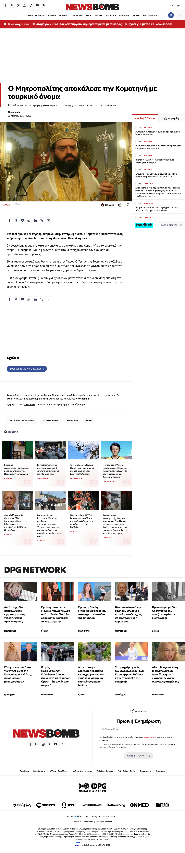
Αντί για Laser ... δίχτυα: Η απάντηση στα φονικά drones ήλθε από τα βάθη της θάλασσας (82, 469)
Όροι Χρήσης (39, 771)
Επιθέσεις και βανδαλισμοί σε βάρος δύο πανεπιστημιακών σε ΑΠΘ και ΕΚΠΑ (156, 175)
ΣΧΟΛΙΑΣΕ (107, 205)
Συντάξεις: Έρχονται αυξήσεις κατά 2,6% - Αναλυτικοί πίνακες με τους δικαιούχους (48, 469)
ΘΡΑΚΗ (89, 420)
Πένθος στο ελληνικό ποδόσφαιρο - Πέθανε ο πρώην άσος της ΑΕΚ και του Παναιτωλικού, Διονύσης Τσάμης (115, 471)
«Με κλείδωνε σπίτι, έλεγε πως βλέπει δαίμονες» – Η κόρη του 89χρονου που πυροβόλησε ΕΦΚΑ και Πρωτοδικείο (15, 523)
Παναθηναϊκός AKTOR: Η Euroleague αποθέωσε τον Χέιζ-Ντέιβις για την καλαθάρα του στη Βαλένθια (82, 521)
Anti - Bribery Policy (127, 771)
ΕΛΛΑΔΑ (52, 15)
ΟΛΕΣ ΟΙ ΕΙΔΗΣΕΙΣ (36, 15)
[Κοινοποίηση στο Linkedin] (35, 220)
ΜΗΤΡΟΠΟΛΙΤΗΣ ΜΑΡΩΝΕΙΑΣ (22, 420)
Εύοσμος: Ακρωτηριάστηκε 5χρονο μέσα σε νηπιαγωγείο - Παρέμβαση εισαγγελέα (16, 469)
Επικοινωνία (145, 771)
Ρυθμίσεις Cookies (105, 771)
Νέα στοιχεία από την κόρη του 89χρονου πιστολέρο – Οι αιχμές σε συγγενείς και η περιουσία (128, 614)
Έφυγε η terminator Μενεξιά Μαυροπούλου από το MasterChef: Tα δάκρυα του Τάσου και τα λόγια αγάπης (55, 614)
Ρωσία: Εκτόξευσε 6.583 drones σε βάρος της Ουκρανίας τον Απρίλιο (158, 147)
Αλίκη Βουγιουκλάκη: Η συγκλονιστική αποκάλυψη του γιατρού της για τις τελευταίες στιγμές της (165, 674)
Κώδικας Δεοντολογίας (82, 771)
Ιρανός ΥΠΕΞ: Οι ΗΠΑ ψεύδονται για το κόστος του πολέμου (154, 161)
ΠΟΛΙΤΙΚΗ (63, 15)
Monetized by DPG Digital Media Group (102, 816)
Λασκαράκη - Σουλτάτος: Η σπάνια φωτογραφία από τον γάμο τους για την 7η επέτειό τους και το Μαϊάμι (91, 676)
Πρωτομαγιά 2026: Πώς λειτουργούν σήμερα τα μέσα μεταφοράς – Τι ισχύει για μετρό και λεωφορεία (102, 24)
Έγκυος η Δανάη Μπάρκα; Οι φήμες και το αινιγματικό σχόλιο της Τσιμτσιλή (92, 612)
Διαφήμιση (160, 771)
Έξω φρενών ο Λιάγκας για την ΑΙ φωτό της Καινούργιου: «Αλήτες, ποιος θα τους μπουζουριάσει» (18, 674)
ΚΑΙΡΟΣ (136, 15)
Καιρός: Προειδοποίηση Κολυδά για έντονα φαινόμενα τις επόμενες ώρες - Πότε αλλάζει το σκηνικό (55, 676)
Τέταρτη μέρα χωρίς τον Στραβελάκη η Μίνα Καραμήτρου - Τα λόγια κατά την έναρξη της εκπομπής (129, 674)
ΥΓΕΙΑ (88, 15)
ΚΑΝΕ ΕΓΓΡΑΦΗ (138, 756)
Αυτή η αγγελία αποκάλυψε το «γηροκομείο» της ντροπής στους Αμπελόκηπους (15, 614)
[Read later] (128, 205)
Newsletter (29, 404)
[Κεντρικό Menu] (180, 15)
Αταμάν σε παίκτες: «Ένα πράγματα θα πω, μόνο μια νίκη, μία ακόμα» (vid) (157, 209)
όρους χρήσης (150, 737)
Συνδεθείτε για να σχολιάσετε (27, 368)
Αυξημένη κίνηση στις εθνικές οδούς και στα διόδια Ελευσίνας (157, 133)
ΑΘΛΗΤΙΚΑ (111, 15)
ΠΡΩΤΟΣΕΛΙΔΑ (150, 15)
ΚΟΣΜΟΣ (99, 15)
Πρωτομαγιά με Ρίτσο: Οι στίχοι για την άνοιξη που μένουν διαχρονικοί (165, 612)
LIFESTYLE (124, 15)
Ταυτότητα (24, 771)
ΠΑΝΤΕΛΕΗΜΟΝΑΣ (51, 420)
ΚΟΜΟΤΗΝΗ (72, 420)
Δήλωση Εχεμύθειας (58, 771)
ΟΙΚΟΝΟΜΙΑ (77, 15)
